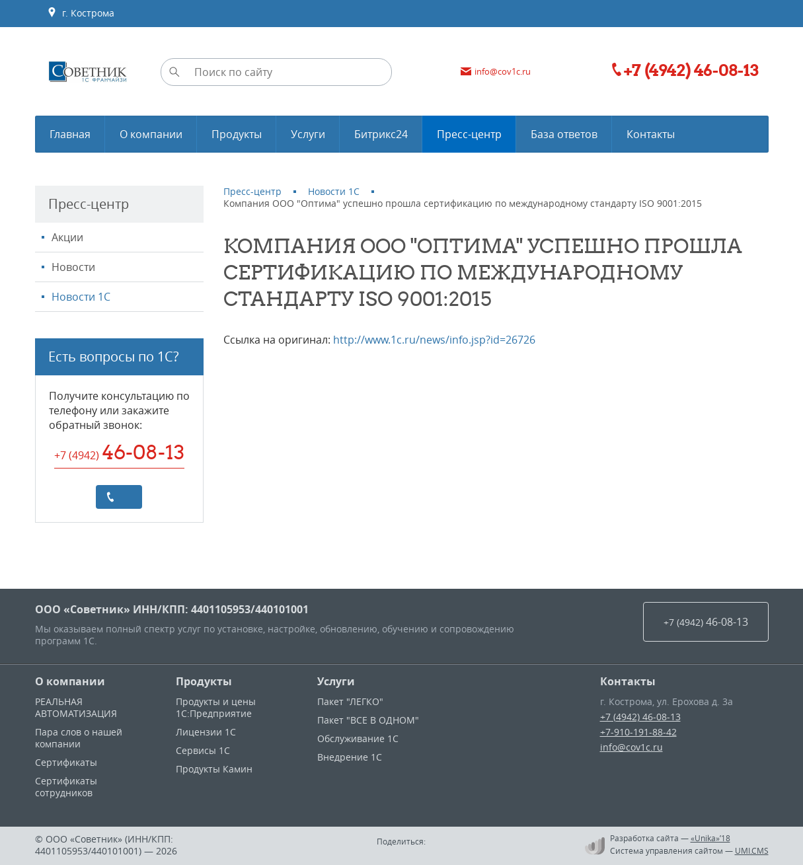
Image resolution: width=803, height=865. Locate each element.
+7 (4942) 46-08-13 (640, 716)
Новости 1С (81, 296)
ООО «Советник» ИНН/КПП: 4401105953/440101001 (172, 609)
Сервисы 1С (203, 750)
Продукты (204, 681)
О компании (70, 681)
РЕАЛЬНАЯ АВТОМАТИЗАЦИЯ (76, 707)
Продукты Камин (214, 769)
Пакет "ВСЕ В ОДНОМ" (368, 720)
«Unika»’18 (710, 838)
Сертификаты (66, 762)
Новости (73, 267)
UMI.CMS (752, 850)
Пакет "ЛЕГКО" (350, 701)
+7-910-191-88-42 (638, 732)
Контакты (628, 681)
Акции (67, 237)
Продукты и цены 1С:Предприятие (216, 707)
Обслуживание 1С (358, 738)
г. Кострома (80, 13)
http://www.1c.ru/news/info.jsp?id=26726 (434, 339)
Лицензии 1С (206, 732)
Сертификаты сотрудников (66, 786)
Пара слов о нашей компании (78, 738)
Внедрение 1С (349, 757)
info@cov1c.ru (631, 747)
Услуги (336, 681)
